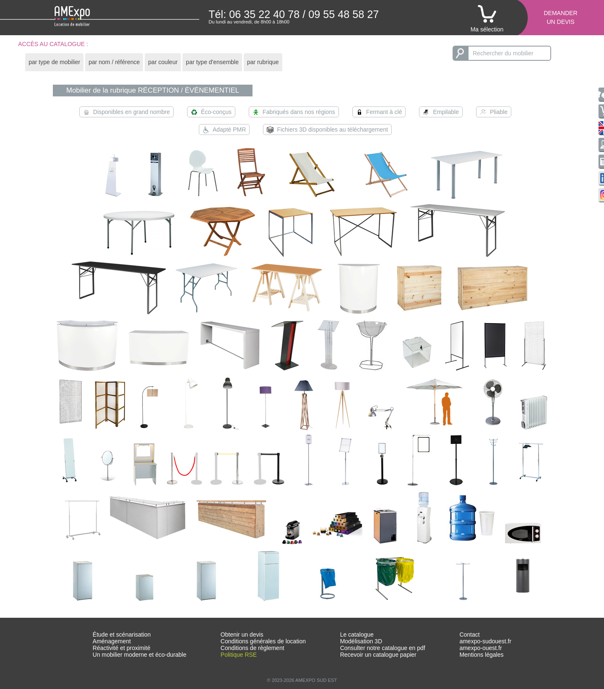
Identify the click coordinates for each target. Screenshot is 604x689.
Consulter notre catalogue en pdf (382, 648)
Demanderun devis (560, 17)
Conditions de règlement (252, 648)
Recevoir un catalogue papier (378, 654)
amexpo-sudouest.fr (485, 641)
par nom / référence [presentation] (114, 62)
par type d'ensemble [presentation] (212, 62)
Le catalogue (357, 634)
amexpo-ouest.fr (480, 648)
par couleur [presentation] (162, 62)
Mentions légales (481, 654)
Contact (469, 634)
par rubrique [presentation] (263, 62)
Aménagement (112, 641)
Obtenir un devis (242, 634)
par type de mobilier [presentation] (54, 62)
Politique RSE (239, 654)
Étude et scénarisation (122, 634)
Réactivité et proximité (122, 648)
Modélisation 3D (361, 641)
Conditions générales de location (263, 641)
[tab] (54, 62)
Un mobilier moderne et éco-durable (139, 654)
